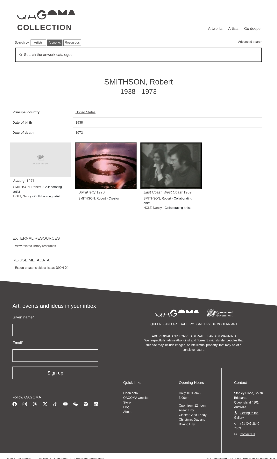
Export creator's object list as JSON (39, 267)
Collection (44, 27)
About (127, 411)
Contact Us (247, 434)
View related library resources (35, 246)
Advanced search (250, 41)
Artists (233, 28)
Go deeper (253, 28)
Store (127, 402)
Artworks (215, 28)
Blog (126, 407)
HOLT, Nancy (22, 196)
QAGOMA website (136, 397)
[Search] (138, 54)
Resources (72, 42)
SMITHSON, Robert (27, 187)
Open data (130, 393)
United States (85, 112)
